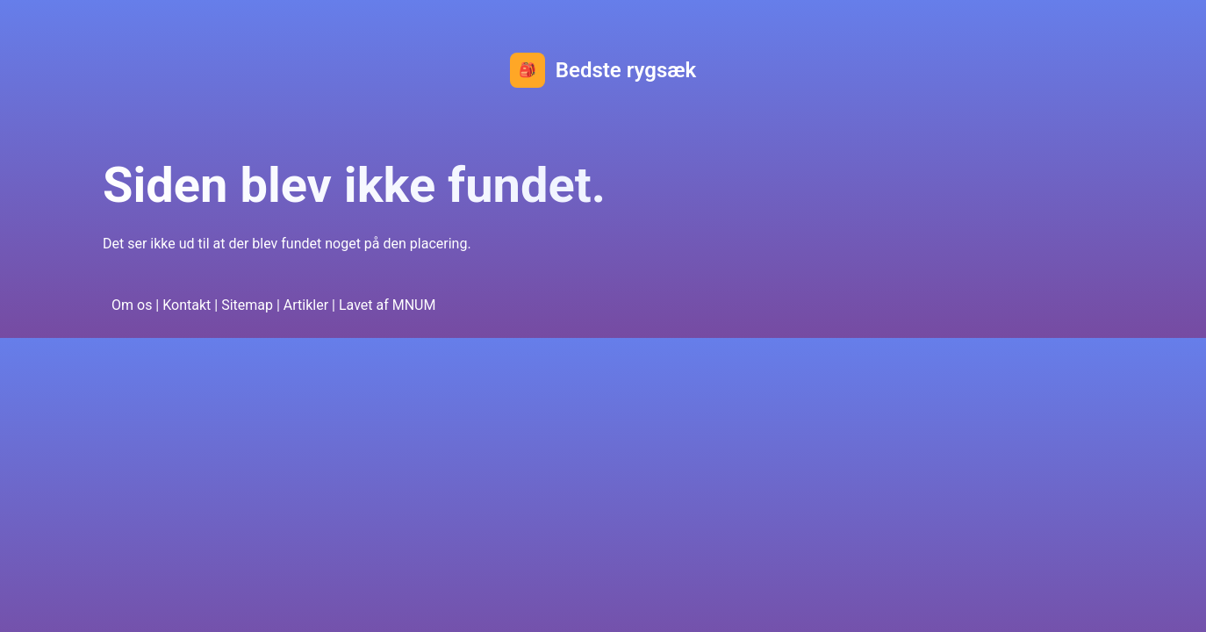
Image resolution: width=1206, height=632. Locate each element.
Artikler (306, 305)
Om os (131, 305)
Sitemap (247, 305)
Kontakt (186, 305)
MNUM (414, 305)
